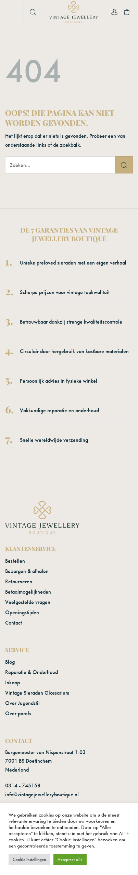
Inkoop (12, 682)
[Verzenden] (124, 164)
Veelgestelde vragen (27, 602)
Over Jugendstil (22, 703)
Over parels (18, 713)
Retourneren (18, 581)
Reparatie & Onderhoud (31, 672)
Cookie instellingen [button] (29, 859)
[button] (12, 12)
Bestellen (15, 560)
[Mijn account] (114, 12)
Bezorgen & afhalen (27, 571)
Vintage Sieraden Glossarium (37, 692)
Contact (13, 622)
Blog (10, 661)
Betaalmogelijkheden (28, 591)
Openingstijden (22, 612)
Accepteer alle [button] (70, 859)
